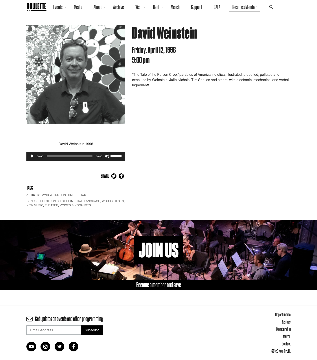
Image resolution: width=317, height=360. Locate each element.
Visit (138, 7)
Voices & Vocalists (75, 205)
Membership (283, 329)
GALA (217, 7)
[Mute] (107, 156)
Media (78, 7)
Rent (156, 7)
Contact (286, 344)
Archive (118, 7)
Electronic (49, 201)
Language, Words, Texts (104, 201)
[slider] (70, 156)
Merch (175, 7)
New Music (34, 205)
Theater (51, 205)
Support (196, 7)
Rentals (286, 322)
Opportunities (283, 314)
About (98, 7)
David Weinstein (53, 195)
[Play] (32, 156)
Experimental (71, 201)
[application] (75, 156)
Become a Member (244, 7)
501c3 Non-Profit (281, 351)
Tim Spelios (77, 195)
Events (58, 7)
